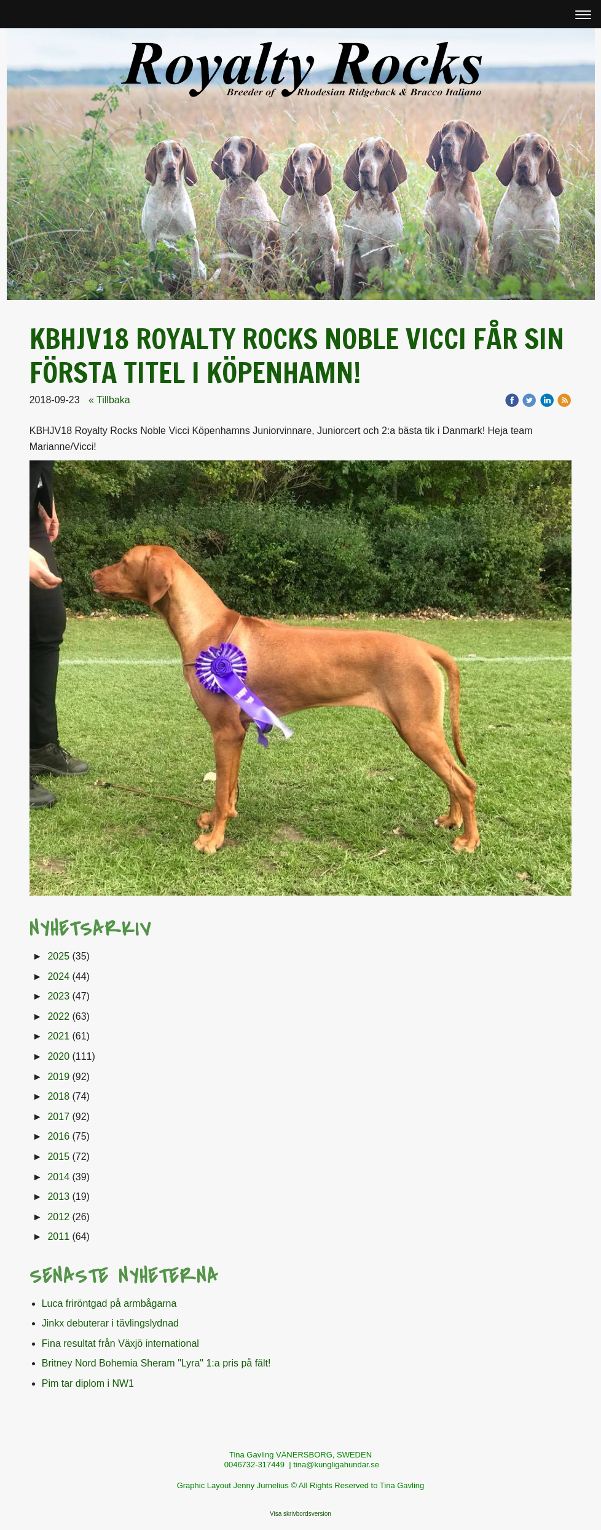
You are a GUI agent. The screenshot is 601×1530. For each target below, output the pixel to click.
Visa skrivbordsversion (300, 1513)
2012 (58, 1217)
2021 (58, 1036)
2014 (58, 1177)
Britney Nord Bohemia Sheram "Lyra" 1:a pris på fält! (156, 1363)
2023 (58, 996)
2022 (58, 1016)
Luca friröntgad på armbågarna (109, 1303)
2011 (58, 1236)
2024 (58, 976)
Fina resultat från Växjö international (120, 1343)
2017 (58, 1116)
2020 (58, 1056)
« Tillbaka (109, 400)
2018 (58, 1096)
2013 (58, 1196)
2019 (58, 1076)
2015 (58, 1156)
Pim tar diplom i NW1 (88, 1383)
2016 (58, 1136)
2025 (58, 956)
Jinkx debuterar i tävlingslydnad (110, 1323)
